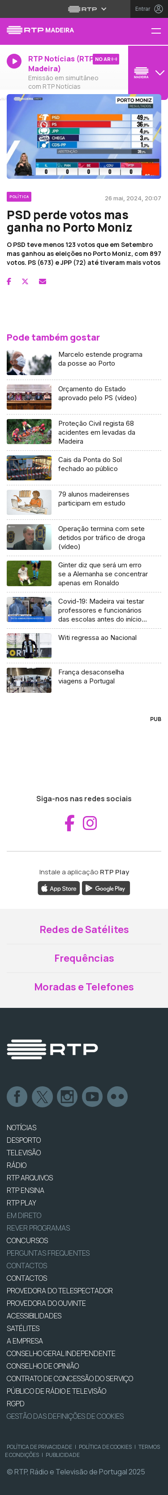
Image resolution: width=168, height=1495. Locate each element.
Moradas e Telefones (84, 987)
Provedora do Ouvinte (46, 1303)
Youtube (92, 1097)
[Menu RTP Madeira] (159, 31)
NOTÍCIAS (21, 1127)
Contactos (27, 1265)
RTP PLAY (21, 1203)
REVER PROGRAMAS (38, 1228)
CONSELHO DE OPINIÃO (43, 1366)
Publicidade (63, 1455)
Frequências (84, 958)
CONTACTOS (27, 1278)
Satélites (23, 1328)
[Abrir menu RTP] (84, 9)
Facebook (17, 1097)
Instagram (67, 1097)
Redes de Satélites (84, 929)
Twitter (42, 1097)
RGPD (16, 1404)
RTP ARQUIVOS (30, 1178)
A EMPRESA (25, 1341)
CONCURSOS (27, 1240)
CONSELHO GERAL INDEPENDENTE (61, 1353)
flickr (118, 1097)
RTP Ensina (25, 1190)
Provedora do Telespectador (60, 1291)
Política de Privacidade (39, 1447)
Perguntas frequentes (48, 1253)
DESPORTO (24, 1140)
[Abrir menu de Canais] (147, 72)
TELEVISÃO (24, 1153)
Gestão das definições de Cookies (65, 1416)
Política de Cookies (105, 1447)
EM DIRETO (24, 1215)
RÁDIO (16, 1165)
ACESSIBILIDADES (34, 1316)
